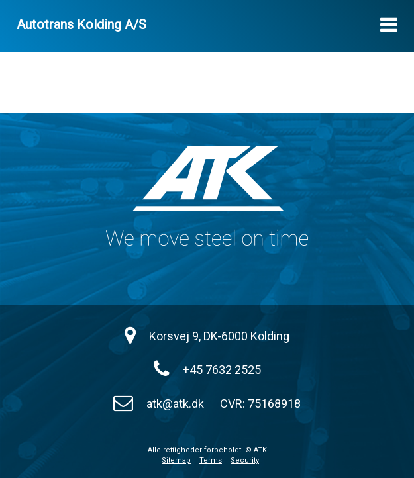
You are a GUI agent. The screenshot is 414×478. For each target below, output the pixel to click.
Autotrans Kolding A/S (81, 24)
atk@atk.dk (175, 403)
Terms (210, 460)
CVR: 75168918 (260, 403)
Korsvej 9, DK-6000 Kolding (219, 336)
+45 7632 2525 (222, 370)
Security (245, 460)
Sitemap (176, 460)
